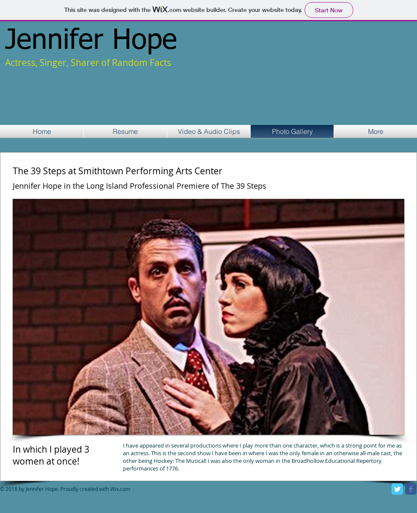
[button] (208, 317)
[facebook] (411, 489)
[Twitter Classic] (397, 489)
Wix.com (120, 488)
